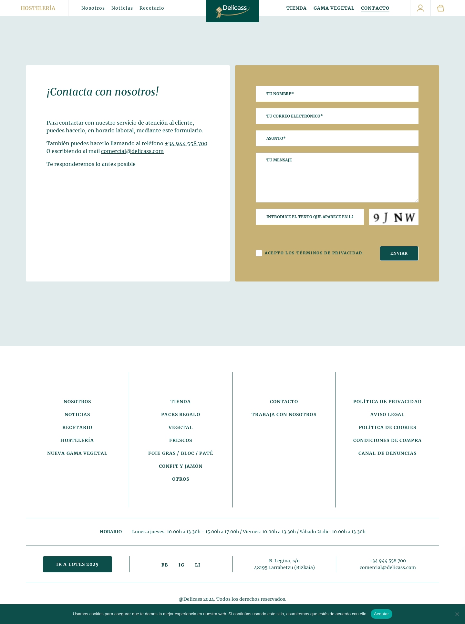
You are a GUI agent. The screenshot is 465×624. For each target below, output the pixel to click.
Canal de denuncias (387, 453)
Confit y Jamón (181, 466)
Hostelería (38, 8)
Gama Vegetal (334, 8)
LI (198, 565)
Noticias (122, 8)
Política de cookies (387, 427)
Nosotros (93, 8)
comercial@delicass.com (132, 151)
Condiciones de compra (387, 440)
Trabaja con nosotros (284, 414)
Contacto (375, 8)
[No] (457, 614)
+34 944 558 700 (186, 143)
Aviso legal (387, 414)
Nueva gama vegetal (77, 453)
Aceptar (381, 613)
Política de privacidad (387, 401)
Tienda (296, 8)
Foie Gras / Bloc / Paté (180, 453)
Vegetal (181, 427)
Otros (181, 479)
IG (181, 565)
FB (164, 565)
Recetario (152, 8)
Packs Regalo (180, 414)
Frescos (180, 440)
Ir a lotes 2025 (77, 564)
